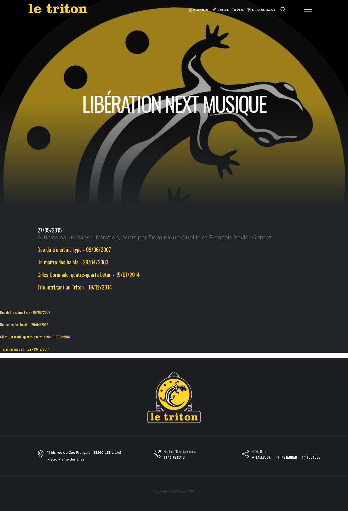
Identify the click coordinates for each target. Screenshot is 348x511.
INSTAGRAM (286, 457)
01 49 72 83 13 (174, 457)
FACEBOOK (261, 457)
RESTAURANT (261, 9)
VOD (238, 9)
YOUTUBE (311, 457)
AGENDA (198, 9)
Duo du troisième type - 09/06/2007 (74, 249)
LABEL (221, 9)
